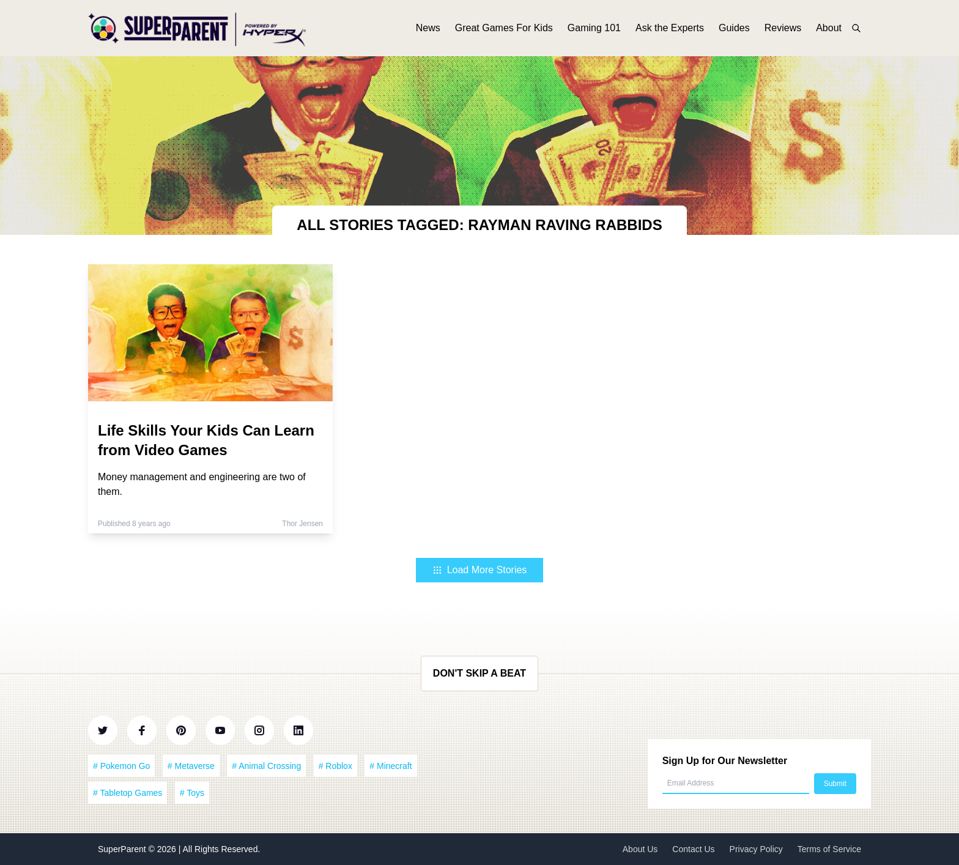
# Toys (192, 793)
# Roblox (335, 766)
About (829, 29)
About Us (640, 849)
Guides (734, 29)
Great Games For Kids (504, 29)
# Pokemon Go (121, 766)
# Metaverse (191, 766)
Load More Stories (479, 570)
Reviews (783, 29)
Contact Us (693, 849)
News (428, 29)
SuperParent (123, 849)
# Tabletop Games (127, 793)
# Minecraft (390, 766)
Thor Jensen (302, 523)
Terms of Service (829, 849)
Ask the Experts (669, 29)
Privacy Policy (756, 849)
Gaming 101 (594, 29)
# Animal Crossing (266, 766)
